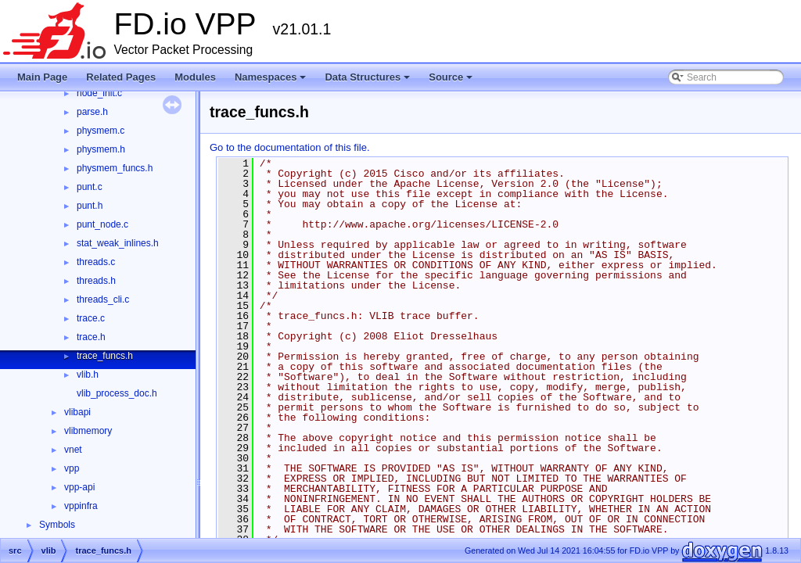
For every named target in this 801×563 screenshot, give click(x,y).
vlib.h (88, 374)
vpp (71, 468)
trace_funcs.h (105, 355)
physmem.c (100, 130)
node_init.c (99, 93)
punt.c (89, 186)
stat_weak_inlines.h (118, 243)
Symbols (57, 524)
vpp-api (79, 487)
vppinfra (81, 505)
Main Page (42, 77)
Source (452, 81)
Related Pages (121, 77)
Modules (195, 77)
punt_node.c (102, 224)
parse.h (92, 111)
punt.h (89, 205)
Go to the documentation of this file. (290, 147)
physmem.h (101, 149)
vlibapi (77, 412)
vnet (73, 449)
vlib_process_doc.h (117, 393)
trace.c (91, 318)
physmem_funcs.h (115, 168)
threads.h (96, 280)
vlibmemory (88, 430)
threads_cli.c (103, 299)
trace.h (91, 337)
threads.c (96, 261)
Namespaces (272, 81)
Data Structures (368, 81)
